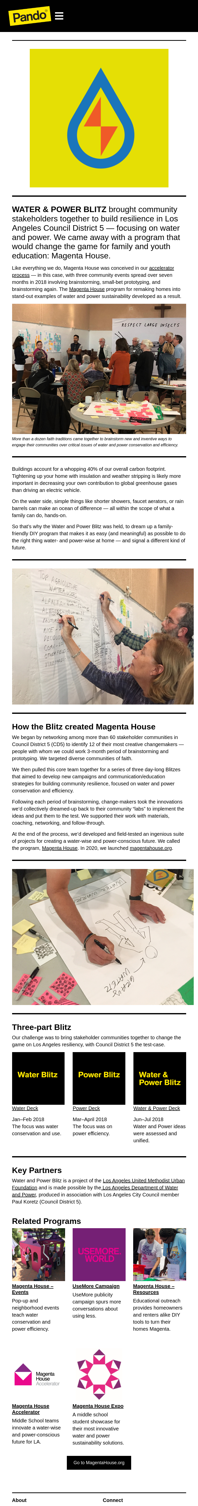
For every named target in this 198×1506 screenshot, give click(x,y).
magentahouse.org (151, 848)
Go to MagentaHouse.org (98, 1462)
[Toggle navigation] (59, 16)
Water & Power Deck (156, 1108)
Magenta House (87, 289)
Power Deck (86, 1108)
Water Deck (25, 1108)
